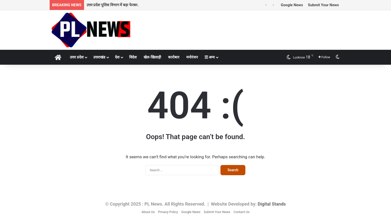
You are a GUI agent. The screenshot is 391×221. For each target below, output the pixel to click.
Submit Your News (323, 5)
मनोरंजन (192, 57)
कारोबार (173, 57)
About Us (148, 212)
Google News (292, 5)
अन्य (210, 57)
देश (117, 57)
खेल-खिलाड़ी (152, 57)
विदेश (133, 57)
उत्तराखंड (99, 57)
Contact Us (242, 212)
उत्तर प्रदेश (77, 57)
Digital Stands (272, 204)
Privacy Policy (168, 212)
